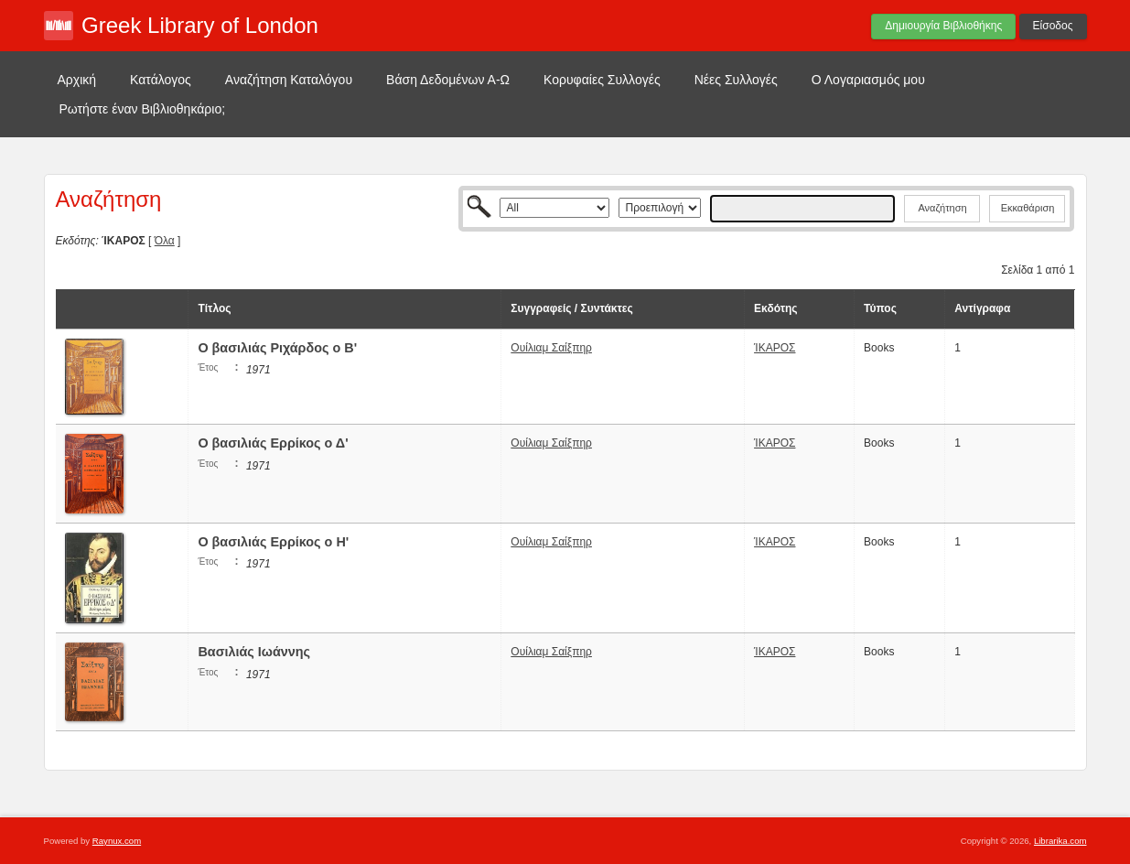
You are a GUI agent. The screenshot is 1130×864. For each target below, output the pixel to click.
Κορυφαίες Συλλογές (602, 79)
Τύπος (880, 308)
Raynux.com (116, 841)
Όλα (165, 240)
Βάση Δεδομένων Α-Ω (448, 79)
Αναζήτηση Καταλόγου (288, 79)
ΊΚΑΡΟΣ (774, 347)
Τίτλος (214, 308)
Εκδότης (776, 308)
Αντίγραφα (982, 308)
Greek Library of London (199, 25)
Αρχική (77, 79)
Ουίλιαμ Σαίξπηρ (551, 347)
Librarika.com (1060, 841)
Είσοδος (1053, 25)
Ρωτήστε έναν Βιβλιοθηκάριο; (142, 109)
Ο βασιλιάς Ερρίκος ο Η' (273, 542)
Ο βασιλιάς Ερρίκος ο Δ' (273, 443)
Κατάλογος (160, 79)
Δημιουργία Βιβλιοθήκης (943, 25)
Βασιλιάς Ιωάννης (254, 651)
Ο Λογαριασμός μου (868, 79)
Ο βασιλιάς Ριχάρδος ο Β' (277, 347)
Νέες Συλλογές (736, 79)
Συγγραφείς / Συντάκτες (571, 308)
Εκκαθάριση (1028, 207)
